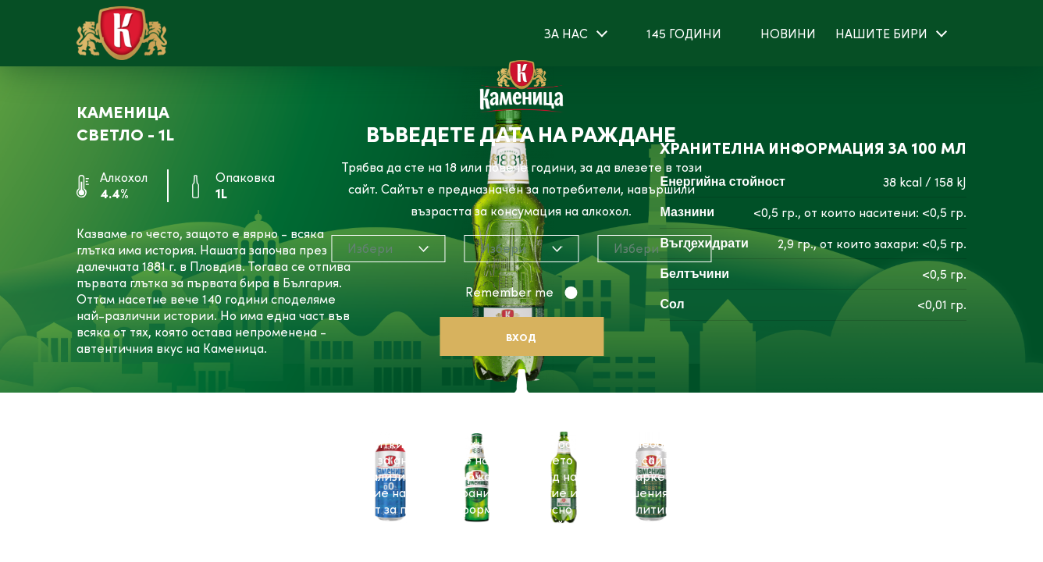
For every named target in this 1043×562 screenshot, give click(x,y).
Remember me (511, 292)
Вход (521, 337)
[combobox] (388, 248)
